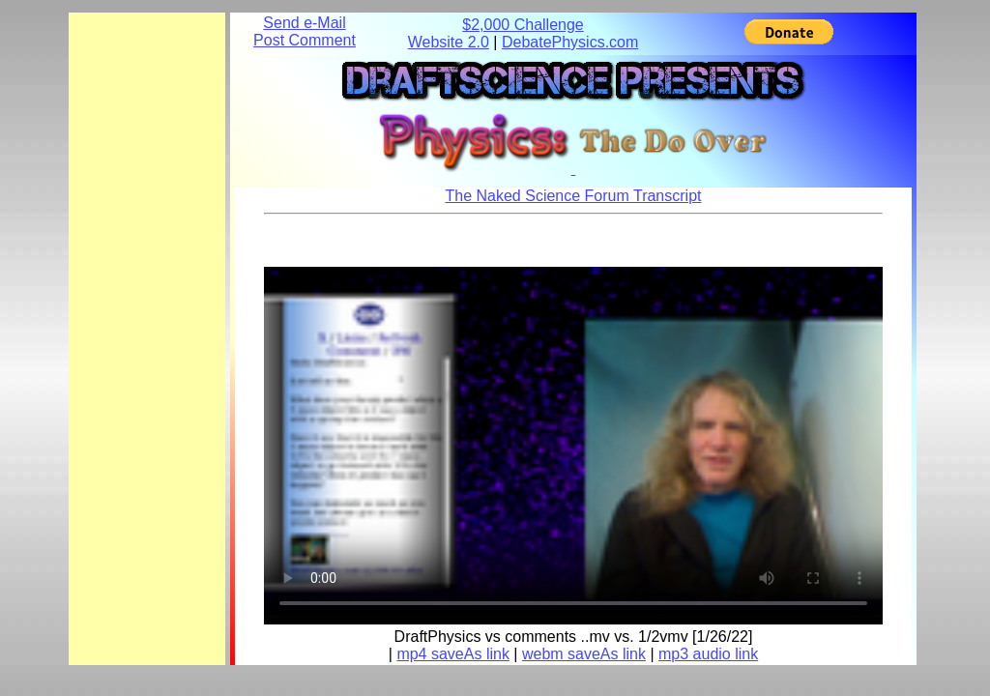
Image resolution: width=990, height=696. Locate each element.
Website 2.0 (448, 42)
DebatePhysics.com (570, 42)
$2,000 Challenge (522, 24)
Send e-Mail (304, 22)
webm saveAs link (584, 654)
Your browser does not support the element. (573, 440)
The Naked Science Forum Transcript (574, 196)
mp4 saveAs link (453, 654)
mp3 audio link (708, 654)
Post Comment (304, 40)
